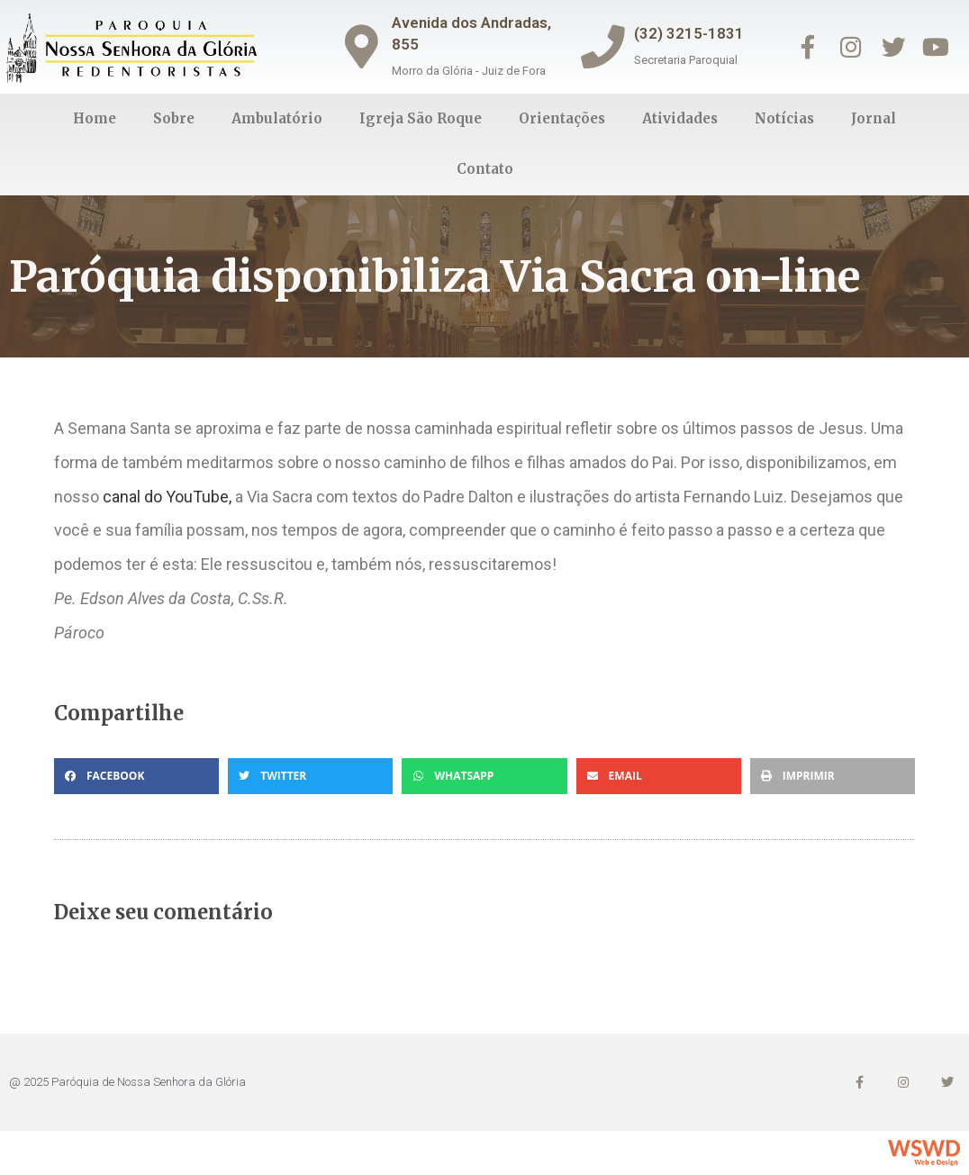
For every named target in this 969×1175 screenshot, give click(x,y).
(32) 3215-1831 (691, 33)
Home (94, 118)
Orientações (562, 118)
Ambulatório (276, 118)
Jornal (873, 118)
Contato (485, 168)
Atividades (680, 118)
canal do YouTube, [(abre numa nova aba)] (167, 496)
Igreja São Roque (420, 118)
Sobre (174, 118)
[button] (136, 776)
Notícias (784, 118)
